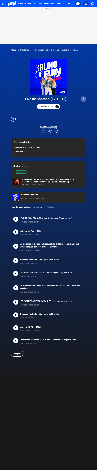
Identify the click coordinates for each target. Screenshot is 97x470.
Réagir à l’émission (48, 126)
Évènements (21, 172)
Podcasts (38, 3)
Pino (44, 199)
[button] (78, 3)
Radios (28, 3)
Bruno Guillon (26, 199)
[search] (92, 3)
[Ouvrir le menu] (3, 3)
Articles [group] (50, 207)
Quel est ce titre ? (65, 3)
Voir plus (17, 354)
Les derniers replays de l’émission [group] (27, 207)
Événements (49, 3)
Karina (37, 199)
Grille (20, 3)
